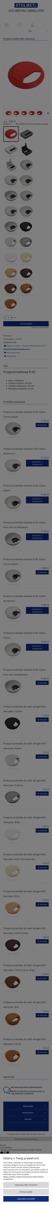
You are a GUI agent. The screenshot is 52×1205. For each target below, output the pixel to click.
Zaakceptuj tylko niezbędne (26, 1185)
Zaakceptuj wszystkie (26, 1199)
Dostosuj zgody (26, 1192)
